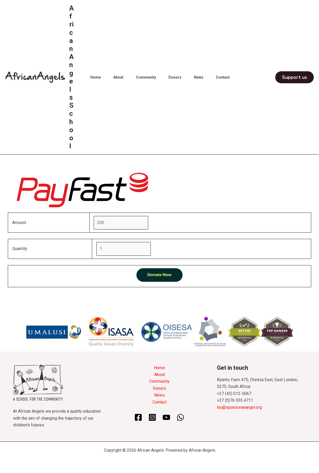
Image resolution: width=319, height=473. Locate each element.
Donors (175, 77)
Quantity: (20, 248)
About (118, 77)
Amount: (19, 222)
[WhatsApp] (180, 417)
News (198, 77)
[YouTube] (166, 417)
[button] (294, 77)
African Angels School (71, 77)
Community (146, 77)
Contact (223, 77)
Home (95, 77)
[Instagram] (152, 417)
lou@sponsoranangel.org (239, 407)
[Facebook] (138, 417)
